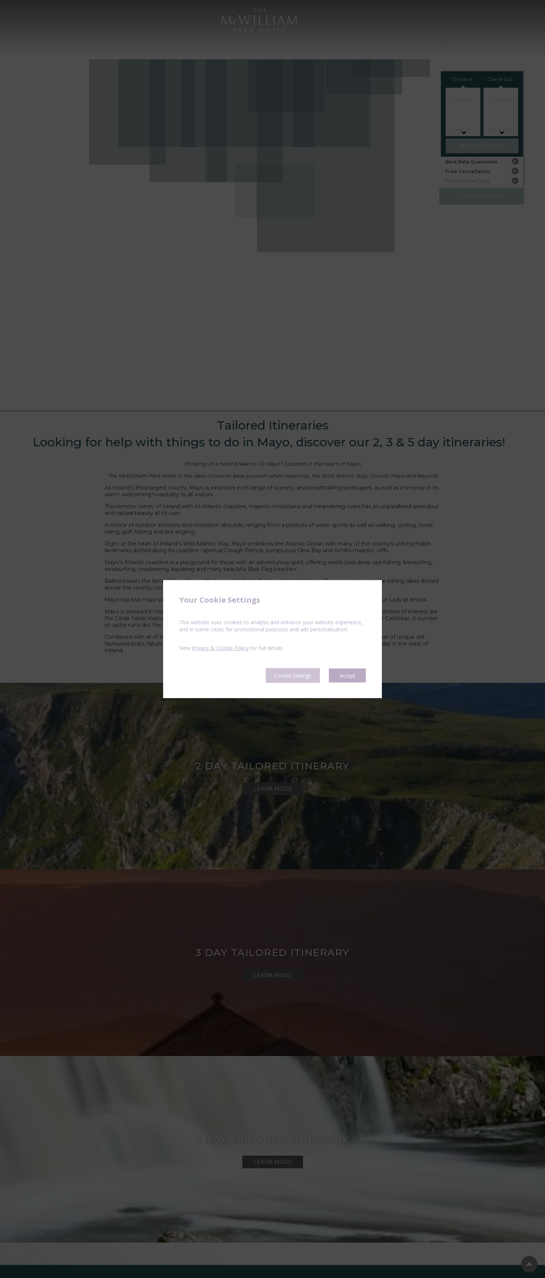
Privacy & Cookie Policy (220, 647)
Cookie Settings (284, 675)
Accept (346, 675)
